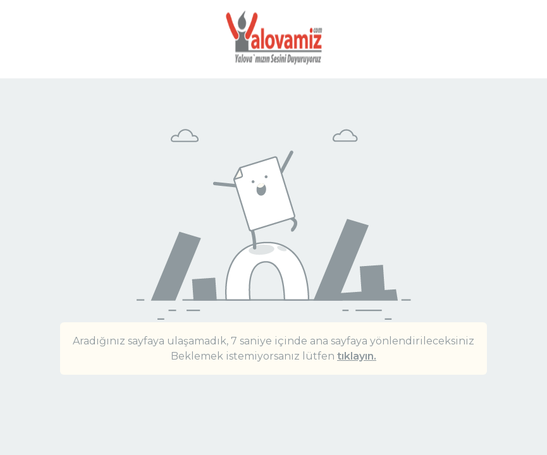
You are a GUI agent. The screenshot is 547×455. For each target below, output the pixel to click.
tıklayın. (356, 356)
